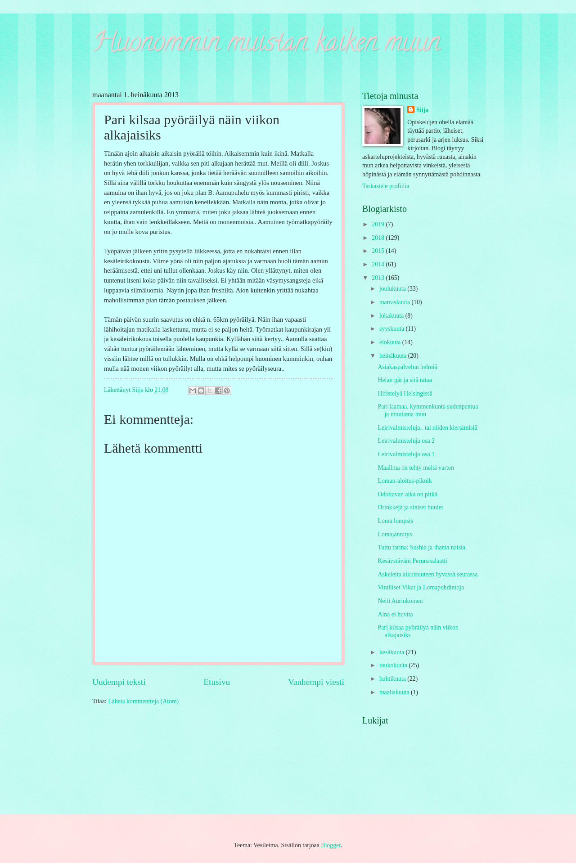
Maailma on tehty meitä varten (416, 467)
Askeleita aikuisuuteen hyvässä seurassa (427, 574)
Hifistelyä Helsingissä (405, 393)
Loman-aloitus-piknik (405, 480)
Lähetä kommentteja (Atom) (143, 701)
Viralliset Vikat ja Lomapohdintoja (421, 587)
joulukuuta (393, 288)
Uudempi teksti (119, 682)
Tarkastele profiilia (385, 186)
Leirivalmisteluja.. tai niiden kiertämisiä (427, 427)
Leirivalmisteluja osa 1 (406, 454)
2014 (379, 264)
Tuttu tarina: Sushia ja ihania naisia (421, 547)
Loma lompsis (395, 520)
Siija (422, 110)
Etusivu (216, 682)
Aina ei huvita (395, 614)
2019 (379, 224)
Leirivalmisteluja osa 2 (406, 440)
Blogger (331, 845)
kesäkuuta (392, 652)
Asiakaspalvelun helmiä (407, 367)
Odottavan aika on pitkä (407, 494)
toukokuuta (394, 665)
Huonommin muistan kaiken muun (266, 44)
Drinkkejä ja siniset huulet (410, 507)
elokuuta (390, 342)
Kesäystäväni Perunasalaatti (412, 560)
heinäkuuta (393, 355)
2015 (379, 250)
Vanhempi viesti (316, 682)
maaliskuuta (395, 692)
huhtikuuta (393, 678)
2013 (379, 277)
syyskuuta (392, 328)
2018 (379, 237)
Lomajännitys (395, 534)
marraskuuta (395, 302)
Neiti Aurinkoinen (400, 601)
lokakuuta (392, 315)
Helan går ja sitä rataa (405, 380)
